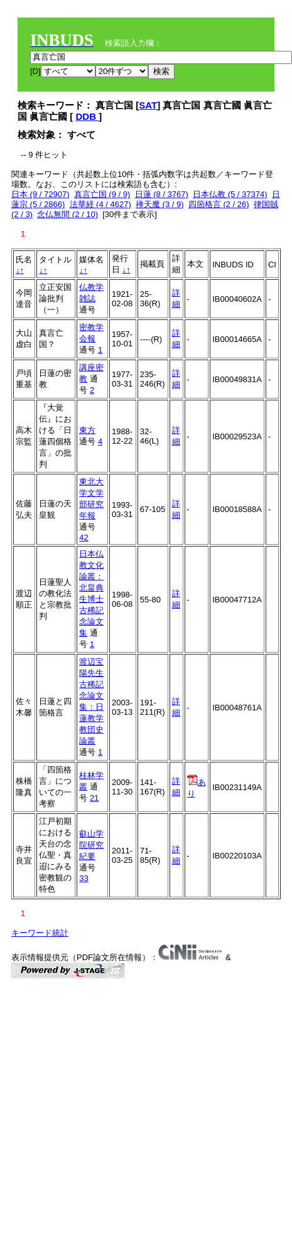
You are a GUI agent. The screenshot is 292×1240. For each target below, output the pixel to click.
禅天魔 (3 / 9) (160, 204)
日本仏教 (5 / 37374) (230, 194)
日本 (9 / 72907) (40, 194)
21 (94, 798)
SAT (148, 105)
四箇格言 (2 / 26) (218, 204)
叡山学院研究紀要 (91, 845)
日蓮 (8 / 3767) (161, 194)
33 (83, 878)
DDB (87, 116)
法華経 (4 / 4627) (100, 204)
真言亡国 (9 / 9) (102, 194)
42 (83, 537)
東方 (87, 430)
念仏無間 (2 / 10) (67, 214)
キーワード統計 (39, 933)
